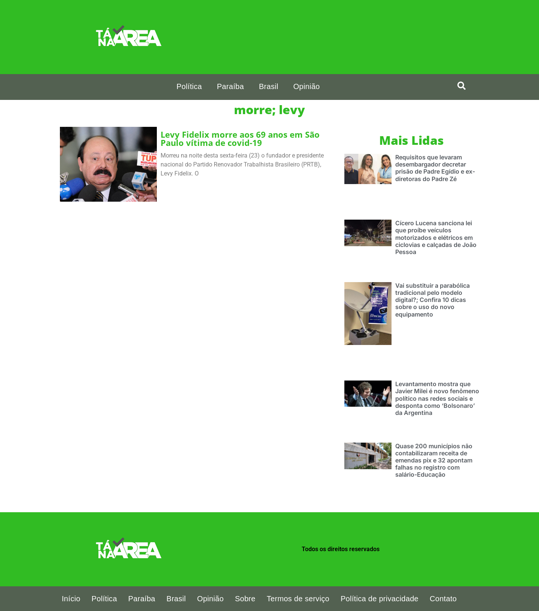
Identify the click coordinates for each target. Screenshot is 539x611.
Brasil (268, 86)
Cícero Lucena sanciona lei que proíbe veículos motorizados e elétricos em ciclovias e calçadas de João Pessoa (435, 237)
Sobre (245, 599)
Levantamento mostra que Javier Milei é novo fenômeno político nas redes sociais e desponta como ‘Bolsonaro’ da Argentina (437, 398)
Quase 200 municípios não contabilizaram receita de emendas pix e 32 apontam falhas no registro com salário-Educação (433, 460)
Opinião (306, 86)
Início (71, 599)
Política (189, 86)
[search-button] (461, 86)
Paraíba (230, 86)
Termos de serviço (298, 599)
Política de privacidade (379, 599)
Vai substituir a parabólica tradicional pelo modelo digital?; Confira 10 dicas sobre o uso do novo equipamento (432, 300)
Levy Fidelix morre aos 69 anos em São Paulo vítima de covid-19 (240, 139)
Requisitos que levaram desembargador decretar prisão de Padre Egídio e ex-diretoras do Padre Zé (435, 168)
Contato (443, 599)
